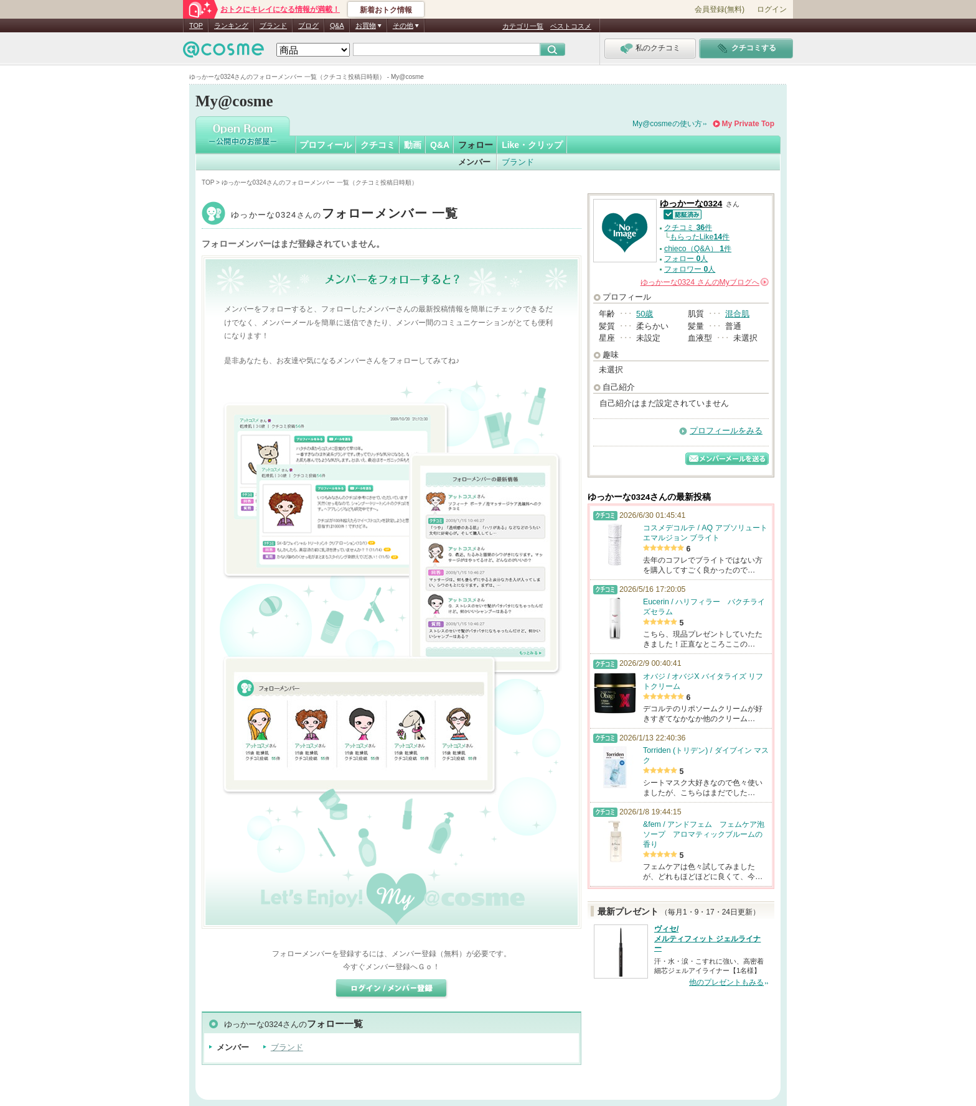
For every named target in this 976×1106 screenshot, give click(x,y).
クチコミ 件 (688, 227)
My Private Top (748, 123)
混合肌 (737, 313)
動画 (412, 145)
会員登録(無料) (719, 9)
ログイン (772, 9)
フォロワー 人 (689, 269)
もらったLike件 (700, 237)
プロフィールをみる (726, 430)
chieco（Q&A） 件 (697, 248)
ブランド (273, 25)
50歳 (644, 313)
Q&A (337, 25)
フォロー (475, 145)
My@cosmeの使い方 (667, 123)
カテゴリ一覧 (522, 26)
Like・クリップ (532, 145)
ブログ (308, 25)
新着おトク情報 (386, 10)
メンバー (474, 162)
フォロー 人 (686, 258)
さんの (704, 282)
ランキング (231, 25)
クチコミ (377, 145)
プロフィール (325, 145)
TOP (196, 25)
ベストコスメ (570, 26)
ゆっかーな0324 (344, 214)
